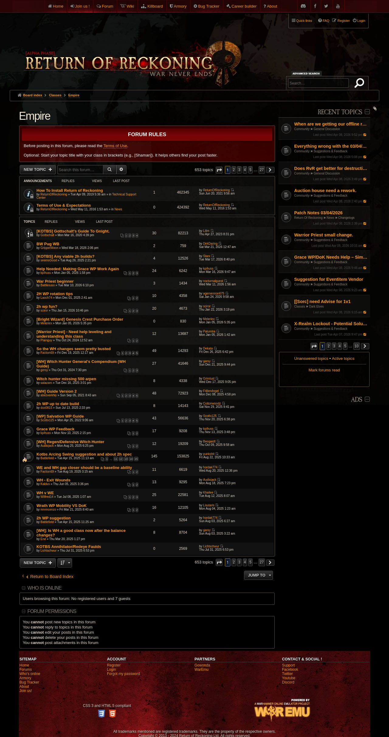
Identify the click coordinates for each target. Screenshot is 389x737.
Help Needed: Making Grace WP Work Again (77, 269)
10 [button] (357, 346)
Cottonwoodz (212, 403)
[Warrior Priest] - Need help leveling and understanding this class (74, 334)
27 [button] (262, 170)
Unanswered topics (311, 358)
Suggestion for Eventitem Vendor (328, 279)
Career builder (244, 6)
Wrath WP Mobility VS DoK (61, 505)
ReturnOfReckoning (53, 194)
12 (120, 458)
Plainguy (46, 340)
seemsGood (48, 260)
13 (125, 458)
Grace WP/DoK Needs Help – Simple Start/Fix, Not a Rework (331, 257)
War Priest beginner (55, 281)
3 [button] (334, 346)
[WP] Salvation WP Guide (60, 416)
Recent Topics (340, 112)
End (43, 539)
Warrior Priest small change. (323, 234)
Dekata (208, 348)
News (330, 217)
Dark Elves (316, 306)
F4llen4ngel (211, 391)
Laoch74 (46, 297)
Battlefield (47, 458)
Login (111, 669)
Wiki (130, 6)
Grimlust (208, 378)
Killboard (155, 6)
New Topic (35, 169)
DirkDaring (210, 243)
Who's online (29, 674)
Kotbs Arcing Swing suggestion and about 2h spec (84, 454)
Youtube (288, 678)
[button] (314, 346)
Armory (180, 6)
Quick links (304, 20)
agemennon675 (213, 293)
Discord (288, 682)
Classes (299, 306)
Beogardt (209, 441)
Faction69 (47, 352)
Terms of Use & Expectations (63, 205)
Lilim (206, 230)
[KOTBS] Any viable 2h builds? (65, 256)
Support (288, 665)
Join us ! (82, 6)
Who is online (44, 588)
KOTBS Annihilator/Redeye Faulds (68, 546)
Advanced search (307, 73)
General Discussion (327, 129)
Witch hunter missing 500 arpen (66, 379)
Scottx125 (47, 420)
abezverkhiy (48, 395)
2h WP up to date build (57, 403)
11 (115, 458)
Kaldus (45, 484)
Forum (107, 6)
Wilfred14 (46, 496)
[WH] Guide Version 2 (56, 391)
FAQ (326, 20)
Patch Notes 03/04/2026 (318, 212)
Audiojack (46, 445)
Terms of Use (115, 145)
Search (360, 84)
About (272, 6)
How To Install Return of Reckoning (69, 190)
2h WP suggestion (53, 518)
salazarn (46, 382)
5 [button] (345, 346)
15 (136, 458)
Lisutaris (208, 505)
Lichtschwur (48, 550)
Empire (34, 116)
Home (58, 6)
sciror (44, 310)
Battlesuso (47, 285)
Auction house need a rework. (325, 190)
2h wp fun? (46, 306)
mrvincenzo (48, 509)
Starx (206, 256)
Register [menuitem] (343, 20)
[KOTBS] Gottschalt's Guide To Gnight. (72, 231)
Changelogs (346, 217)
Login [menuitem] (361, 20)
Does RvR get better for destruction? (331, 168)
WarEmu (201, 669)
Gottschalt (47, 235)
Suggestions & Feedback (330, 151)
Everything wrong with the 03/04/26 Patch (331, 146)
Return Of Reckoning (308, 217)
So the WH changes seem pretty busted (73, 348)
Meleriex (46, 323)
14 (131, 458)
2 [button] (329, 346)
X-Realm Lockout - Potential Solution (331, 323)
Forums (25, 669)
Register (114, 665)
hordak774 (210, 467)
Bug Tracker (208, 6)
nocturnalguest (213, 281)
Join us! (25, 691)
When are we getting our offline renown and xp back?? (331, 124)
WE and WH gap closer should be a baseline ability (84, 467)
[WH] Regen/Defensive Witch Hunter (70, 441)
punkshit (208, 454)
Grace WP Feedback (55, 429)
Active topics (343, 358)
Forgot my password (123, 674)
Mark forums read (324, 370)
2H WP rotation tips (54, 293)
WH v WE (45, 493)
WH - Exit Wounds (53, 480)
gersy (44, 370)
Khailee (208, 492)
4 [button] (340, 346)
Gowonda (202, 665)
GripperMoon (49, 248)
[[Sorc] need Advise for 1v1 (322, 301)
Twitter (287, 674)
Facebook (290, 669)
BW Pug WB (47, 244)
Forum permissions (51, 611)
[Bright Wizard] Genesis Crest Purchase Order (79, 319)
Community (302, 129)
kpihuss (45, 272)
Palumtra (209, 331)
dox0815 (46, 407)
